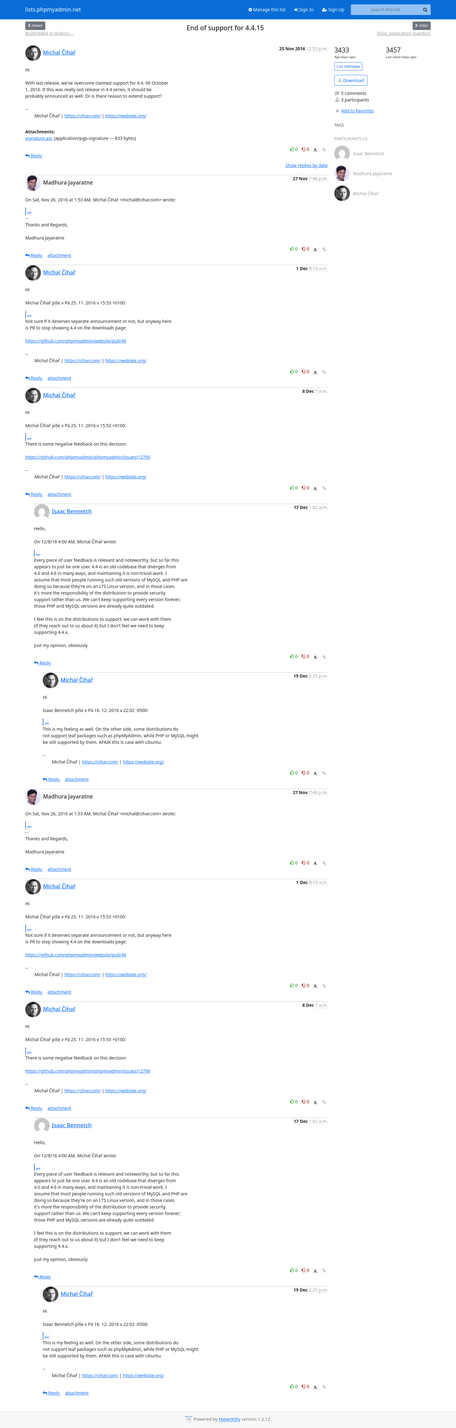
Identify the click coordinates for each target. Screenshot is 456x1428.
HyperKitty (229, 1419)
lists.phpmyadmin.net (53, 9)
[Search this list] (385, 9)
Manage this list (267, 9)
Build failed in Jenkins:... (49, 33)
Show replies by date (307, 165)
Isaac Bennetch (72, 511)
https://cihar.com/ (83, 116)
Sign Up (333, 9)
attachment (59, 255)
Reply (33, 156)
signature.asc (39, 138)
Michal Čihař (59, 52)
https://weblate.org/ (126, 116)
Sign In (303, 9)
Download (351, 80)
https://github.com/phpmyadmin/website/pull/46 (75, 341)
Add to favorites (354, 111)
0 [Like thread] (294, 149)
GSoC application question (404, 33)
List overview (348, 66)
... (29, 211)
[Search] (425, 9)
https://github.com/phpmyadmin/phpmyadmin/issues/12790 (87, 457)
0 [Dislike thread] (305, 149)
